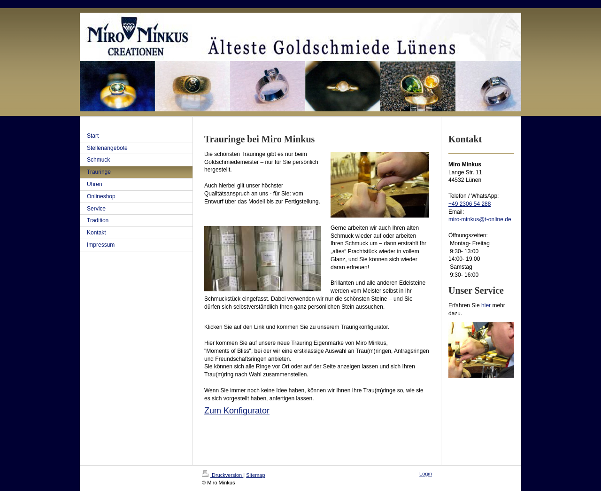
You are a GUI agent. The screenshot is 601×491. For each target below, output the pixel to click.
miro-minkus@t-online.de (479, 219)
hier (486, 305)
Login (425, 473)
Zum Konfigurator (237, 410)
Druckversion (222, 475)
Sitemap (255, 475)
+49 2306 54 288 (469, 204)
